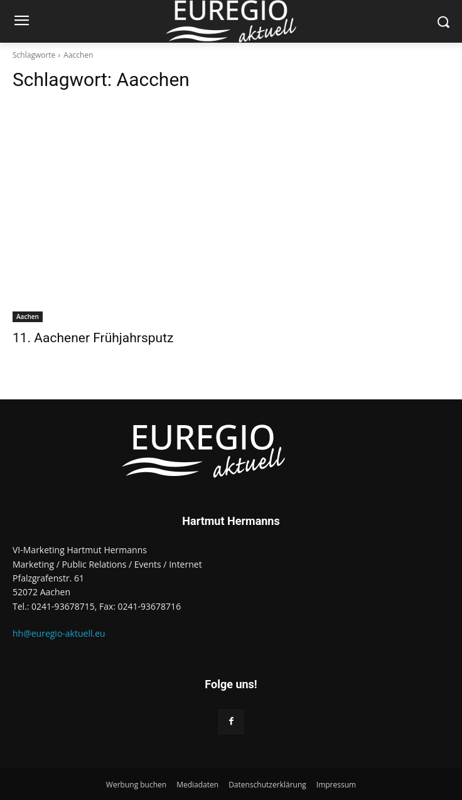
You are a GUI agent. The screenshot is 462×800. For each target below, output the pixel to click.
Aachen (27, 316)
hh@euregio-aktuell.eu (59, 633)
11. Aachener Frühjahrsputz (93, 337)
